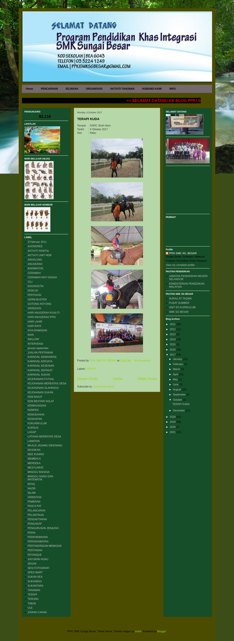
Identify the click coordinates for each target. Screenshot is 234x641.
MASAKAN (34, 449)
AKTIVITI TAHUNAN (122, 88)
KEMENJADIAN (37, 405)
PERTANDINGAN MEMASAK (45, 546)
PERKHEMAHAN (38, 537)
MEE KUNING (36, 454)
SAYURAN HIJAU (38, 559)
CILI (30, 281)
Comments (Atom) (103, 386)
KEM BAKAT (35, 396)
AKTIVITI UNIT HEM (39, 255)
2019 (173, 421)
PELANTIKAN (36, 515)
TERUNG (33, 599)
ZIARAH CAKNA (37, 612)
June (176, 384)
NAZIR (31, 488)
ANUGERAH (35, 264)
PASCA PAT (34, 506)
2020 (173, 427)
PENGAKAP (35, 523)
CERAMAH (34, 273)
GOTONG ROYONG (39, 304)
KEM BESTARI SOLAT (41, 401)
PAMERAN (34, 501)
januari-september (38, 348)
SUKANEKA (35, 581)
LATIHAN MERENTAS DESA (44, 436)
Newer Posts (87, 379)
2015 (173, 344)
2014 (173, 339)
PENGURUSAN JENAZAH (43, 528)
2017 (173, 354)
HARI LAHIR (35, 321)
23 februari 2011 (37, 242)
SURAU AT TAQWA (180, 298)
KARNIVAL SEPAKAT (40, 370)
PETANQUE (35, 554)
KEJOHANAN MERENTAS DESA (47, 383)
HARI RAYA (34, 326)
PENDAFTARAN (37, 519)
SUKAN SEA (35, 576)
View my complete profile (180, 265)
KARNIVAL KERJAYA (40, 361)
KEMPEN (33, 410)
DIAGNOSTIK (36, 286)
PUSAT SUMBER (179, 303)
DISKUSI (33, 290)
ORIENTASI (34, 497)
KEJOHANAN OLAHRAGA (43, 387)
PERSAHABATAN (38, 541)
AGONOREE (35, 246)
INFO (172, 88)
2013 (173, 334)
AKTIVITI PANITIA (38, 250)
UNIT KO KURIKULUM (182, 307)
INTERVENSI (35, 343)
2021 (173, 432)
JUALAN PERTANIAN (40, 352)
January (178, 359)
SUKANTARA (35, 585)
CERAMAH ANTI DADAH (42, 277)
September (179, 394)
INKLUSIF (33, 339)
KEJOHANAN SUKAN (40, 392)
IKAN (31, 334)
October (178, 399)
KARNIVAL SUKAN (39, 374)
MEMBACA (34, 458)
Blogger (161, 631)
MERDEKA (34, 463)
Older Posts (147, 379)
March (177, 369)
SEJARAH (72, 88)
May (176, 379)
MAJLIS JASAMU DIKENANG (45, 445)
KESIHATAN (35, 419)
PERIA (31, 532)
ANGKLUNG (35, 259)
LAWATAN (34, 441)
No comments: (142, 360)
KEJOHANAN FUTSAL (41, 379)
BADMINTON (35, 268)
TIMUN (32, 603)
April (176, 374)
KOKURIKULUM (37, 423)
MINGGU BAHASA (39, 472)
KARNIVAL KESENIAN (41, 365)
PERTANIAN (35, 550)
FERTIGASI (34, 295)
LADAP (32, 432)
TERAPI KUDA (88, 119)
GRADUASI (34, 308)
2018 (173, 416)
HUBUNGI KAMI (152, 88)
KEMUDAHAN (36, 414)
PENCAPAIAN (49, 88)
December (179, 410)
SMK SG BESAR (179, 311)
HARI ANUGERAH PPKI (42, 317)
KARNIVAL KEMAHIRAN (42, 357)
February (178, 364)
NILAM (32, 492)
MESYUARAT (36, 467)
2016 (173, 349)
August (177, 389)
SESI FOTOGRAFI (38, 568)
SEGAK (32, 563)
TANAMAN (34, 590)
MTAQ (31, 484)
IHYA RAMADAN (37, 330)
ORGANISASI (94, 88)
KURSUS (33, 427)
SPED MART (35, 572)
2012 (173, 329)
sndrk (138, 631)
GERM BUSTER (37, 299)
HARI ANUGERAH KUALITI (44, 312)
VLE (30, 608)
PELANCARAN (36, 510)
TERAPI (91, 368)
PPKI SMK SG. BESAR (183, 253)
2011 (173, 324)
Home (29, 88)
